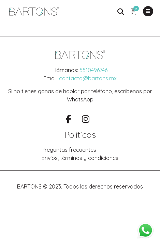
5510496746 (93, 70)
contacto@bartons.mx (88, 78)
